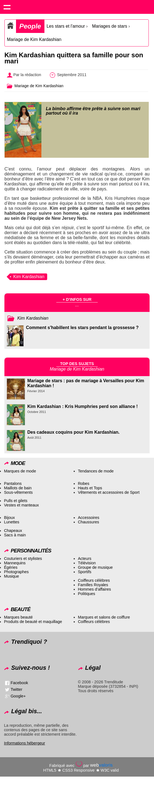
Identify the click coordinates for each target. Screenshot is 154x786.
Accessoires (88, 517)
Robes (83, 483)
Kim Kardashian (28, 276)
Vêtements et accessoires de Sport (108, 492)
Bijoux (9, 517)
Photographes (16, 572)
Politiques (86, 593)
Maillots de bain (17, 488)
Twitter (16, 689)
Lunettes (11, 522)
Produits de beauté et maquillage (33, 621)
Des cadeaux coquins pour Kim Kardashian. (73, 432)
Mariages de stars (109, 26)
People (30, 26)
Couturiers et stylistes (23, 558)
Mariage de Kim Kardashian (34, 39)
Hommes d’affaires (94, 589)
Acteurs (84, 558)
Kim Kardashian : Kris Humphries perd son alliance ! (82, 406)
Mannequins (14, 563)
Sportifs (84, 572)
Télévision (87, 563)
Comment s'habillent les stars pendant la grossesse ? (82, 327)
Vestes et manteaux (21, 505)
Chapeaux (13, 530)
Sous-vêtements (18, 492)
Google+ (18, 696)
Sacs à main (15, 535)
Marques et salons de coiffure (104, 617)
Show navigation (7, 7)
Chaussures (88, 522)
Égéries (10, 567)
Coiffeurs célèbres (94, 580)
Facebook (19, 682)
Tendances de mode (96, 471)
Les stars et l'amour (66, 26)
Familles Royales (93, 585)
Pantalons (13, 483)
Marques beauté (18, 617)
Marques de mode (20, 471)
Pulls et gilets (15, 500)
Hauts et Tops (90, 488)
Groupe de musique (95, 567)
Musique (11, 576)
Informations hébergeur (24, 743)
